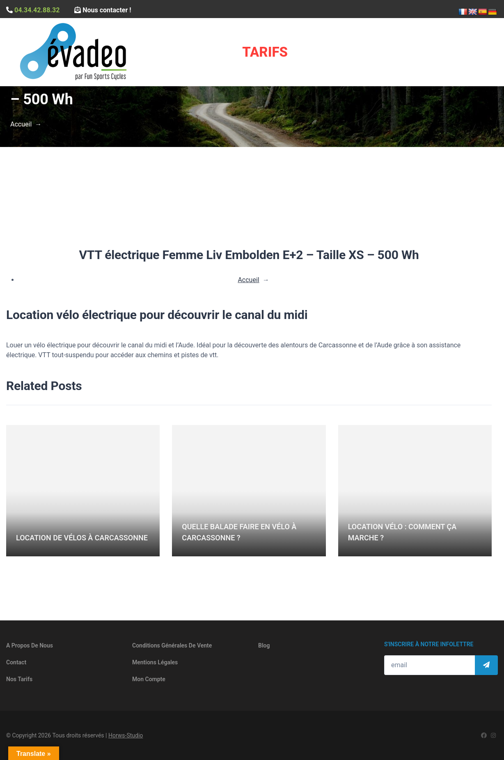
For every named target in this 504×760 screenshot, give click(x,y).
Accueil (21, 124)
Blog (264, 645)
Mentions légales (155, 662)
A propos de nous (29, 645)
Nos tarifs (19, 679)
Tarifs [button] (265, 52)
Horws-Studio (125, 735)
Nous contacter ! (102, 10)
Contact (16, 662)
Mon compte (148, 679)
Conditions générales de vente (172, 645)
